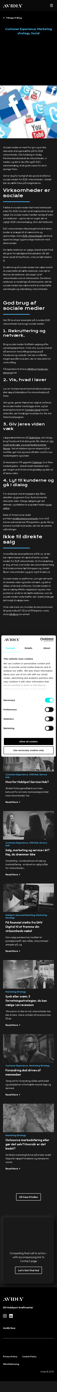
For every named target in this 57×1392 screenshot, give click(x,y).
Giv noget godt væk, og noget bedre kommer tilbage (28, 445)
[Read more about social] (5, 1316)
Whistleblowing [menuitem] (11, 1364)
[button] (51, 5)
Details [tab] (28, 648)
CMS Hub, (34, 774)
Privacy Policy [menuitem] (10, 1356)
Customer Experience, (17, 774)
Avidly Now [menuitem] (9, 1327)
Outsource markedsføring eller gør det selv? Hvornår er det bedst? (27, 1144)
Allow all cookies (28, 741)
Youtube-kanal (32, 409)
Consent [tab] (10, 648)
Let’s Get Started (28, 1270)
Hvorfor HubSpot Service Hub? (27, 782)
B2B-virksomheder (32, 235)
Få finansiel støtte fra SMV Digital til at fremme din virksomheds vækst (24, 927)
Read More (11, 801)
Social (35, 33)
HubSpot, (10, 915)
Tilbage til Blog (14, 17)
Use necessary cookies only (28, 750)
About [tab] (46, 648)
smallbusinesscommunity (25, 518)
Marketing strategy (15, 991)
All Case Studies (28, 1196)
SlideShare (34, 437)
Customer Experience (20, 29)
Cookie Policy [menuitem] (29, 1356)
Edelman (37, 462)
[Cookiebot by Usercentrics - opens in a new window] (41, 640)
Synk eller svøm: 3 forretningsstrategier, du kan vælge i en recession (26, 1000)
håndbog (13, 614)
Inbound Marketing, (26, 915)
